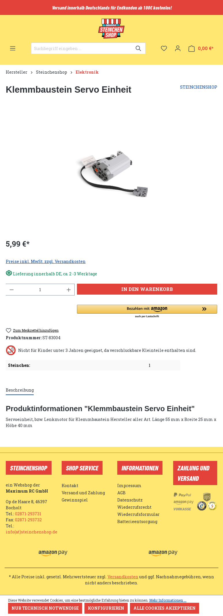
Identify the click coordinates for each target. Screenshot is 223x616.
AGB (121, 492)
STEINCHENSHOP (198, 87)
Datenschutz (130, 500)
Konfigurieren (106, 608)
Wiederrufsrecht (134, 507)
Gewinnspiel (75, 500)
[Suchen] (138, 48)
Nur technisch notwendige (45, 608)
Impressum (129, 485)
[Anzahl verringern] (11, 289)
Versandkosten (122, 576)
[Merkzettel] (164, 48)
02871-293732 (28, 519)
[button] (147, 312)
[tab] (20, 390)
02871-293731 (28, 513)
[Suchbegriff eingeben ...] (81, 48)
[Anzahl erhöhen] (69, 289)
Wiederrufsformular (138, 514)
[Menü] (13, 48)
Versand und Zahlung (83, 492)
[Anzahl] (40, 289)
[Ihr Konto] (178, 48)
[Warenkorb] (201, 48)
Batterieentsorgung (137, 521)
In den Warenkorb (147, 289)
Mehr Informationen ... (167, 600)
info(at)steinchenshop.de (31, 532)
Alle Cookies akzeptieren (164, 608)
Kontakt (70, 485)
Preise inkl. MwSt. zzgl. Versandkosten (46, 261)
